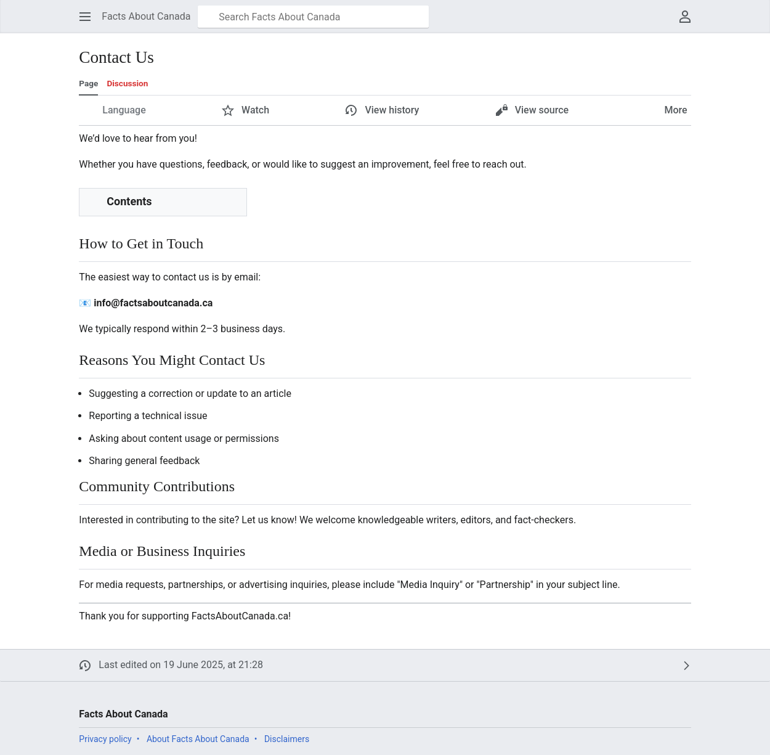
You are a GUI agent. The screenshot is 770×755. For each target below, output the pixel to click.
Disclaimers (286, 739)
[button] (85, 16)
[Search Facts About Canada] (313, 17)
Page (88, 83)
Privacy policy (105, 739)
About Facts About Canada (198, 739)
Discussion (127, 83)
